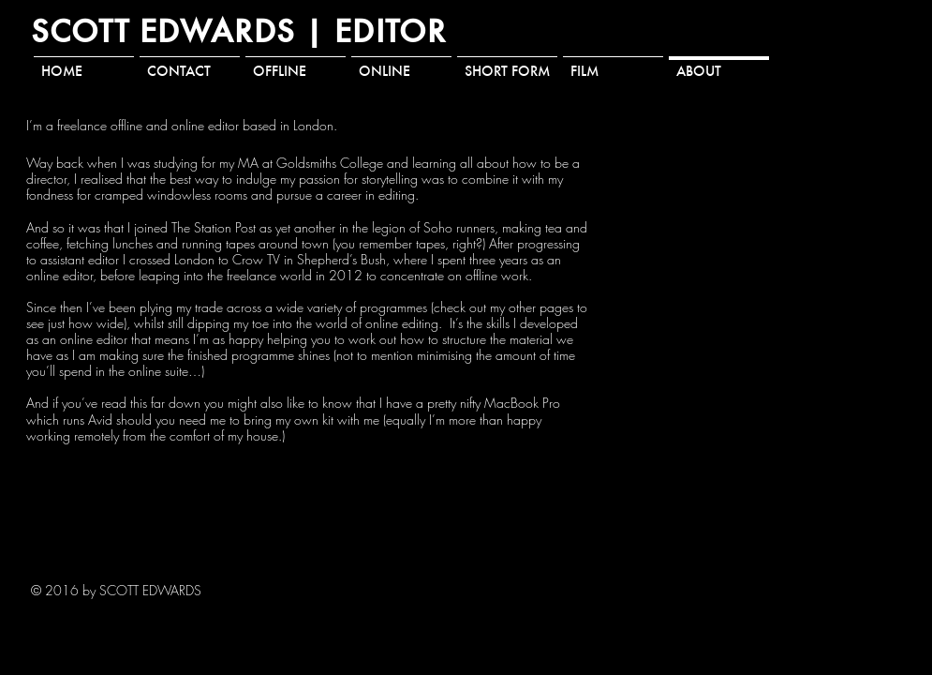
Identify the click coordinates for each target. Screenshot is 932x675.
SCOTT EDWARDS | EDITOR (239, 30)
